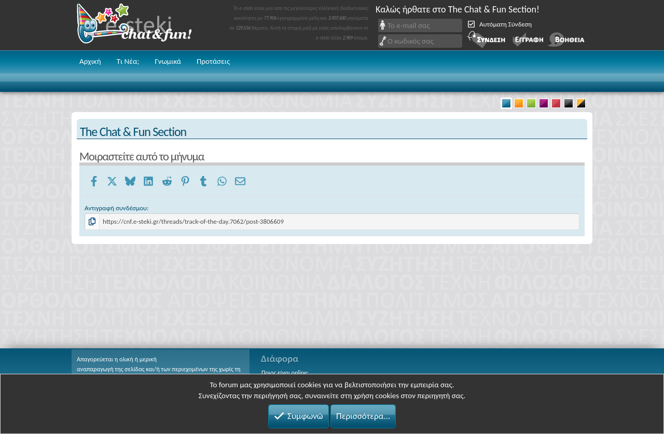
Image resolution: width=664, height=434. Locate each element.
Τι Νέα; (128, 61)
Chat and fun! (141, 25)
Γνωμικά (168, 61)
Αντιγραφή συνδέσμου (116, 208)
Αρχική (90, 61)
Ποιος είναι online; (285, 372)
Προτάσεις (213, 61)
